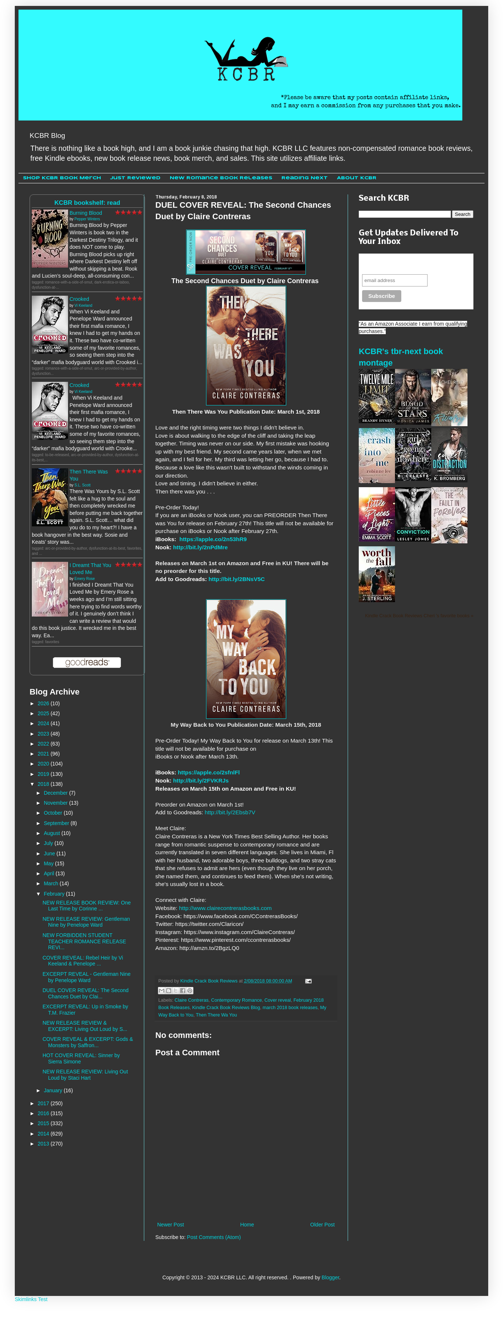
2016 (44, 1113)
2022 (44, 744)
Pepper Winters (87, 219)
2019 (44, 774)
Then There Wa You (216, 1015)
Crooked (79, 299)
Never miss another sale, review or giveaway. (410, 263)
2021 (44, 754)
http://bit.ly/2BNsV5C (237, 579)
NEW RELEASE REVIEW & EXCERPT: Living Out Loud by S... (85, 1026)
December (56, 793)
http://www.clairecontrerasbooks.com (225, 908)
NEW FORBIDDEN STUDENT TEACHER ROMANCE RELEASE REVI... (84, 941)
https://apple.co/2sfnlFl (209, 772)
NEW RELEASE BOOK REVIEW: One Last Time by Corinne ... (87, 906)
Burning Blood (86, 213)
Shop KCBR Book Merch (62, 178)
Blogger (330, 1277)
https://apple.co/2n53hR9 (213, 539)
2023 (44, 734)
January (54, 1090)
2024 (44, 723)
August (52, 833)
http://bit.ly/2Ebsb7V (230, 812)
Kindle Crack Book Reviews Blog (226, 1007)
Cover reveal (277, 1000)
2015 (44, 1123)
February (55, 894)
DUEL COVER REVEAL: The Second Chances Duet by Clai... (86, 993)
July (49, 843)
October (54, 813)
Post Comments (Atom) (214, 1237)
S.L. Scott (82, 485)
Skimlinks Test (31, 1299)
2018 (44, 784)
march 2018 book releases (290, 1007)
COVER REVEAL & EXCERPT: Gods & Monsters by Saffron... (88, 1042)
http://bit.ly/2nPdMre (200, 547)
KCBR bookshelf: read (87, 202)
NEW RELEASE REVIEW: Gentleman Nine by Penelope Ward (86, 922)
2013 (44, 1144)
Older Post (322, 1225)
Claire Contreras (192, 1000)
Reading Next (304, 178)
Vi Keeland (83, 305)
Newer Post (170, 1225)
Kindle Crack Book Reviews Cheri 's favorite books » (419, 615)
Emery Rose (84, 579)
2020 (44, 764)
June (50, 853)
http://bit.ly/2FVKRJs (201, 780)
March (52, 883)
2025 (44, 713)
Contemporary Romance (236, 1000)
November (56, 803)
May (49, 863)
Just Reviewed (135, 178)
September (57, 823)
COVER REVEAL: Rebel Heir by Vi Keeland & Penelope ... (83, 961)
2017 (44, 1103)
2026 (44, 703)
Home (247, 1225)
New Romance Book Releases (221, 178)
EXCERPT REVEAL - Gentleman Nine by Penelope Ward (87, 977)
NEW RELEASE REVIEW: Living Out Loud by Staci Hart (85, 1075)
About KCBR (357, 178)
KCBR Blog (47, 135)
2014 (44, 1134)
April (49, 873)
